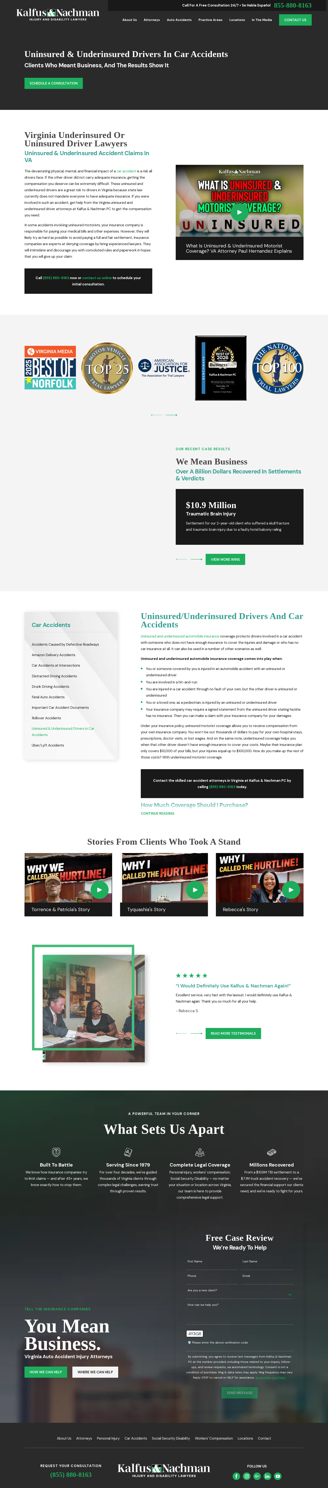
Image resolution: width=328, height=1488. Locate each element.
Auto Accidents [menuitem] (179, 20)
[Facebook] (236, 1466)
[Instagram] (247, 1466)
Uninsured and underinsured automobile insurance (180, 626)
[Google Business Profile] (257, 1466)
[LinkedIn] (267, 1466)
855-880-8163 (293, 5)
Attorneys (84, 1428)
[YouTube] (278, 1466)
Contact (264, 1428)
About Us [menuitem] (129, 20)
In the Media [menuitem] (262, 20)
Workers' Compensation (214, 1428)
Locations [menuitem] (237, 20)
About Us (64, 1428)
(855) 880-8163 (71, 1464)
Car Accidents (136, 1428)
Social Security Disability (171, 1428)
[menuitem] (71, 634)
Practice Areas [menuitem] (210, 20)
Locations (245, 1428)
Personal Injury (108, 1428)
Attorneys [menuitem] (152, 20)
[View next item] (171, 415)
